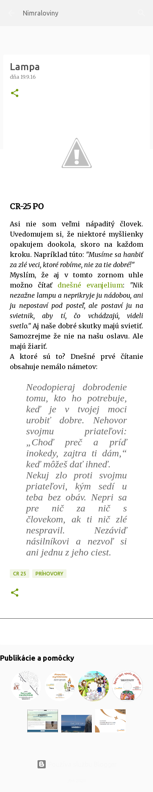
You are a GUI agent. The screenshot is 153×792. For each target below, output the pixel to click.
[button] (15, 93)
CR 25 (19, 573)
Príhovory (49, 573)
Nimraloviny (40, 13)
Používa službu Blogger (77, 764)
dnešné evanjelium (90, 285)
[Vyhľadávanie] (141, 13)
